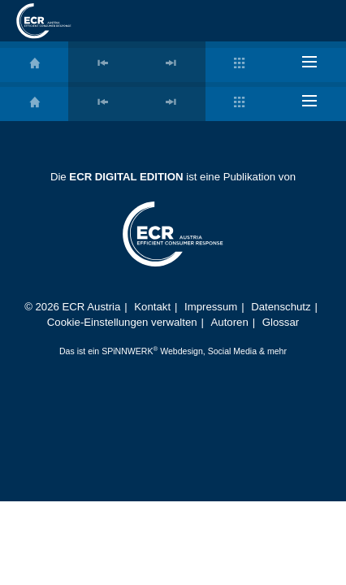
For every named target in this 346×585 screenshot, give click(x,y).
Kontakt (152, 307)
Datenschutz (280, 307)
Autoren (230, 322)
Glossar (280, 322)
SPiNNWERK (127, 351)
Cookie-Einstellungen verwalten (122, 322)
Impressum (210, 307)
